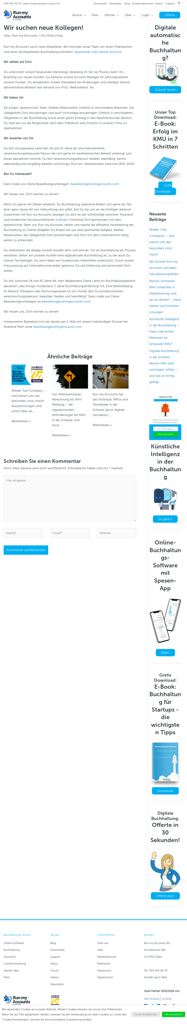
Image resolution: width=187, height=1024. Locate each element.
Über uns (102, 943)
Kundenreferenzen (142, 3)
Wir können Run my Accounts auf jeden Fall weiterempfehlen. (164, 268)
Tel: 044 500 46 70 (155, 970)
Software (61, 219)
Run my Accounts (24, 35)
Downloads (100, 3)
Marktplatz (116, 3)
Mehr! (165, 652)
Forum (54, 970)
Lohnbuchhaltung (15, 963)
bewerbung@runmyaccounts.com (95, 184)
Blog (127, 3)
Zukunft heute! (165, 90)
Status (54, 963)
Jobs (7, 35)
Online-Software (14, 943)
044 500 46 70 (12, 3)
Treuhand (9, 956)
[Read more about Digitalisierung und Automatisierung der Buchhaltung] (111, 376)
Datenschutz (105, 977)
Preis (6, 977)
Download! (165, 791)
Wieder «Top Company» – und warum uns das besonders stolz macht (161, 242)
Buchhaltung (12, 950)
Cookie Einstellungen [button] (145, 1014)
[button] (179, 3)
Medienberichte (106, 956)
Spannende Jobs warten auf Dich (98, 52)
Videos (159, 3)
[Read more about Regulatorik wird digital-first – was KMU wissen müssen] (70, 376)
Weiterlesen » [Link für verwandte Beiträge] (21, 421)
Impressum (104, 970)
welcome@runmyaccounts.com (41, 3)
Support (170, 3)
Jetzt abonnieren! (165, 434)
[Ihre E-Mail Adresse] (165, 429)
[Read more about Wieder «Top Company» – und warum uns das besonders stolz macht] (29, 374)
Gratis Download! (163, 188)
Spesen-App (11, 970)
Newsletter (57, 984)
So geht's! (165, 519)
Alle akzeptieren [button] (173, 1014)
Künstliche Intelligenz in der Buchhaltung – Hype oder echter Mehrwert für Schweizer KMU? (164, 331)
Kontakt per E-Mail (155, 977)
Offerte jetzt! (165, 896)
